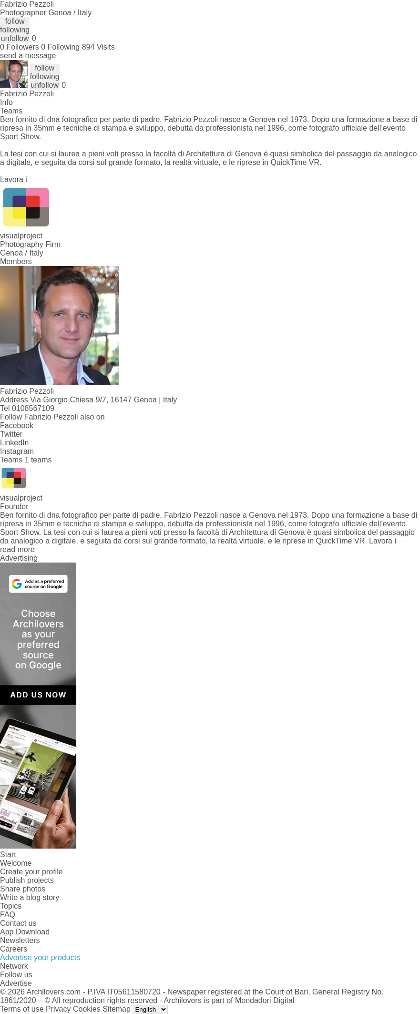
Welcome (15, 863)
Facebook (16, 425)
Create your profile (31, 872)
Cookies (87, 1009)
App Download (25, 932)
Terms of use (22, 1009)
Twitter (11, 434)
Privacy (58, 1009)
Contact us (18, 923)
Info (6, 102)
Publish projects (27, 880)
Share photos (22, 889)
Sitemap (116, 1009)
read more (17, 549)
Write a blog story (29, 897)
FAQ (7, 915)
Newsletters (20, 940)
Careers (13, 949)
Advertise (16, 983)
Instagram (17, 451)
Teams (11, 111)
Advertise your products (40, 957)
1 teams (38, 460)
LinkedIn (14, 443)
